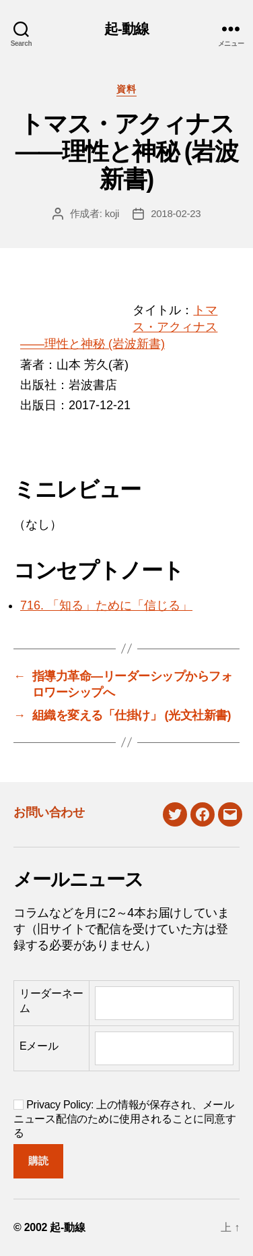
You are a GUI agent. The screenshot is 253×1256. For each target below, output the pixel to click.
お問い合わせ (48, 812)
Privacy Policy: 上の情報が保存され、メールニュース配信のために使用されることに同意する (124, 1119)
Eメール (39, 1046)
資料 (126, 89)
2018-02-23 (176, 213)
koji (112, 213)
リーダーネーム (51, 1001)
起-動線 (126, 29)
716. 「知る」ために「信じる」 (106, 605)
